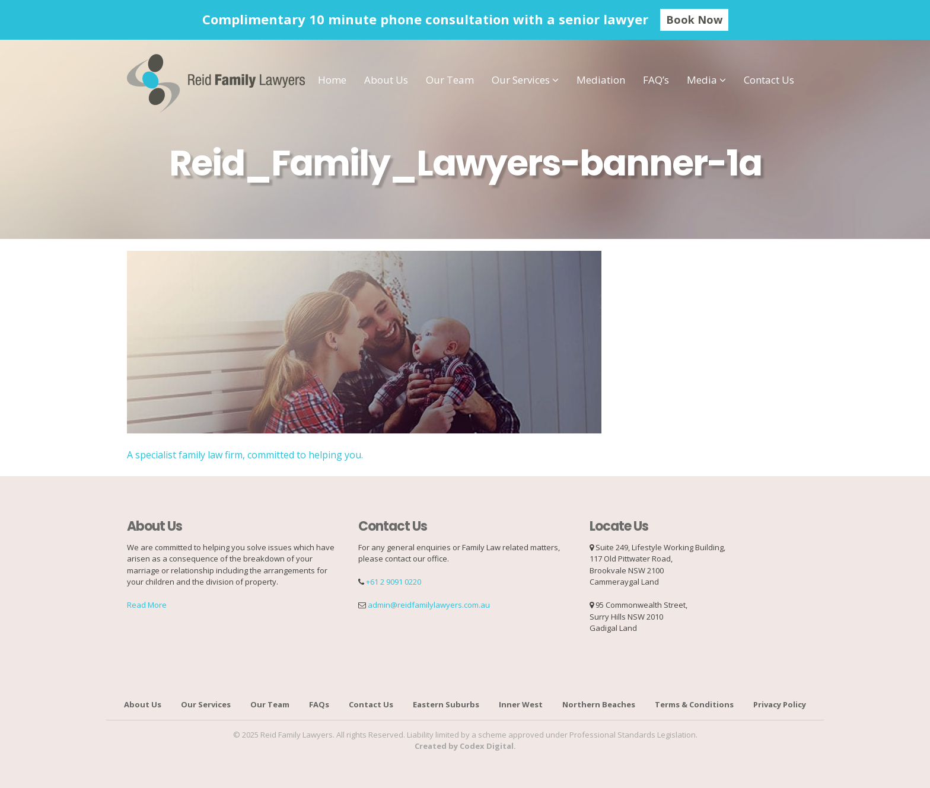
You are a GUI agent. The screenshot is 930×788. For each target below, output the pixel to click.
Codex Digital (487, 746)
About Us (386, 80)
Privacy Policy (779, 704)
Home (332, 80)
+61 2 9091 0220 (393, 581)
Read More (147, 604)
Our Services (521, 80)
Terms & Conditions (694, 704)
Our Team (450, 80)
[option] (465, 20)
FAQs (319, 704)
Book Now (694, 19)
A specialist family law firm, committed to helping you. (245, 454)
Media (702, 80)
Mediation (601, 80)
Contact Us (769, 80)
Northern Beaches (598, 704)
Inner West (521, 704)
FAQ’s (656, 80)
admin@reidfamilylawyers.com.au (429, 604)
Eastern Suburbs (446, 704)
